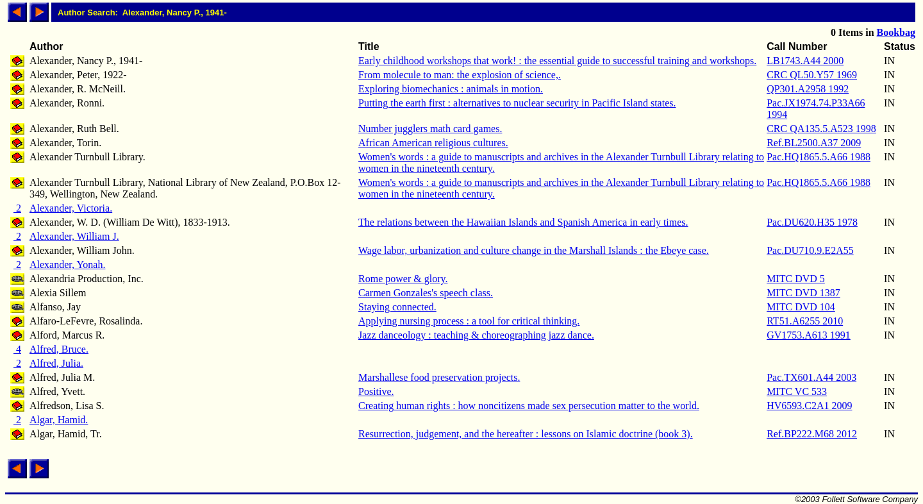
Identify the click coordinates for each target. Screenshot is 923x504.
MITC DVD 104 (801, 306)
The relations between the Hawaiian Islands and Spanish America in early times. (523, 222)
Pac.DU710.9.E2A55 (810, 250)
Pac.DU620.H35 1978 (812, 222)
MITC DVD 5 (796, 278)
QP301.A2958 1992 (808, 88)
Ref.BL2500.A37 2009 (814, 142)
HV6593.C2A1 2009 (809, 405)
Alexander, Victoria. (70, 208)
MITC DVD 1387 (803, 292)
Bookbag (896, 32)
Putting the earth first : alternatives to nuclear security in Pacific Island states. (517, 102)
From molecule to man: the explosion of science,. (459, 74)
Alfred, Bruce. (58, 349)
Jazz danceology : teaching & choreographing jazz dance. (476, 335)
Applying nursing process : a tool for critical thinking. (468, 320)
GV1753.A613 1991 (809, 335)
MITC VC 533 (797, 391)
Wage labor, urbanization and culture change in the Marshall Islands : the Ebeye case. (533, 250)
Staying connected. (397, 306)
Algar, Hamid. (58, 419)
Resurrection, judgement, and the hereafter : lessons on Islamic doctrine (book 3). (525, 433)
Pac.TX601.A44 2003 (811, 377)
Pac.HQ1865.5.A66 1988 (818, 156)
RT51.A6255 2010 (805, 320)
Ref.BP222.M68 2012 (812, 433)
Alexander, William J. (74, 236)
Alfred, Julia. (56, 363)
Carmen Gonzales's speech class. (425, 292)
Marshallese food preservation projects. (439, 377)
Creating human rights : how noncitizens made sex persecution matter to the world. (528, 405)
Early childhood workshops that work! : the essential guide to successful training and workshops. (557, 60)
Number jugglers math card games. (430, 128)
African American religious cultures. (433, 142)
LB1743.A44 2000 (805, 60)
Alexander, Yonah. (67, 264)
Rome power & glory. (402, 278)
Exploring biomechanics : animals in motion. (450, 88)
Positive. (376, 391)
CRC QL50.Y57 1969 (812, 74)
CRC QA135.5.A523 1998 (821, 128)
